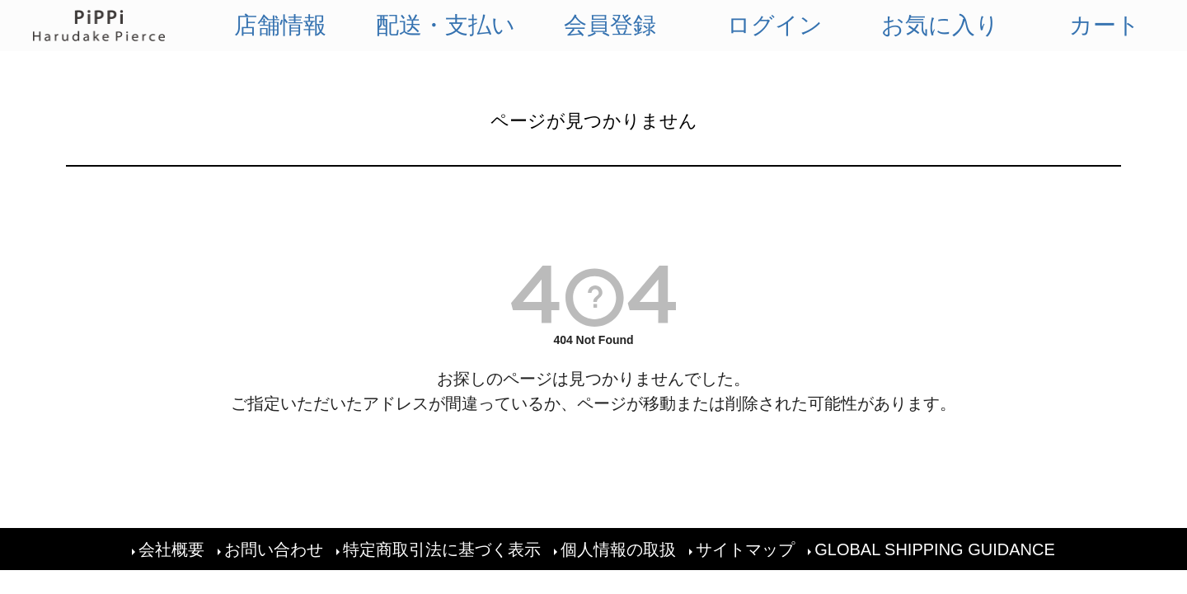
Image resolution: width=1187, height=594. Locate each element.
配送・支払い (445, 25)
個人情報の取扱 (618, 549)
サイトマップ (745, 549)
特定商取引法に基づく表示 (442, 549)
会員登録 (610, 25)
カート (1104, 25)
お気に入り (940, 25)
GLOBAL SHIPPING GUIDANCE (934, 549)
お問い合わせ (273, 549)
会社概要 (171, 549)
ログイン (775, 25)
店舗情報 (280, 25)
